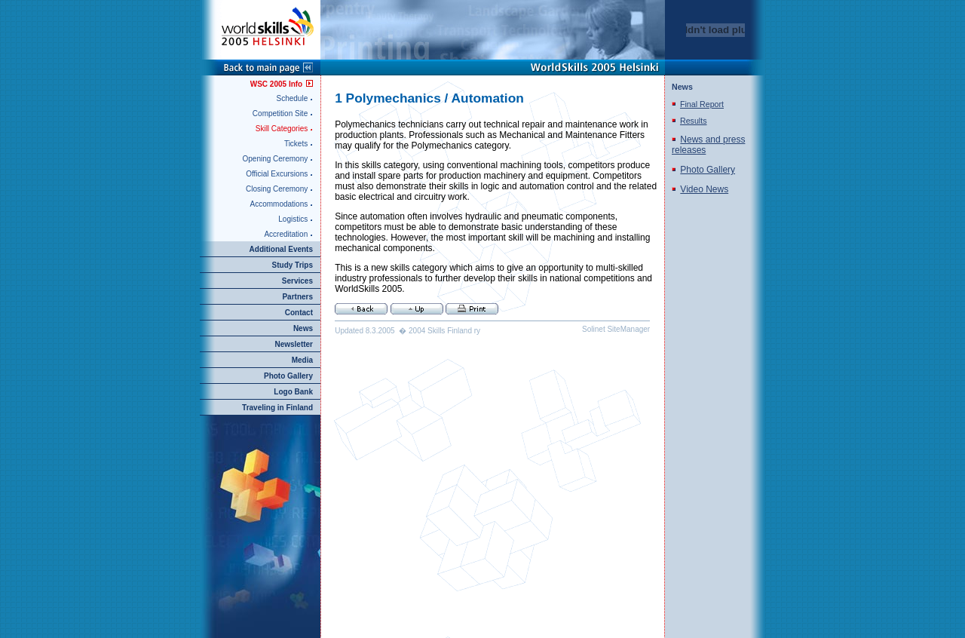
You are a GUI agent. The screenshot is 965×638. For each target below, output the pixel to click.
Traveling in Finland (277, 407)
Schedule (292, 98)
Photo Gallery (288, 376)
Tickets (296, 144)
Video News (704, 189)
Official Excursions (277, 174)
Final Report (702, 104)
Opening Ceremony (275, 159)
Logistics (293, 219)
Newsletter (293, 344)
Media (302, 360)
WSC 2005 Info (276, 84)
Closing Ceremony (277, 189)
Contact (299, 312)
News (303, 328)
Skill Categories (282, 128)
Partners (297, 297)
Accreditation (286, 234)
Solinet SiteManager (616, 329)
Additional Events (281, 249)
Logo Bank (293, 392)
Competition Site (280, 113)
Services (297, 281)
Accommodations (279, 204)
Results (693, 120)
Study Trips (292, 265)
